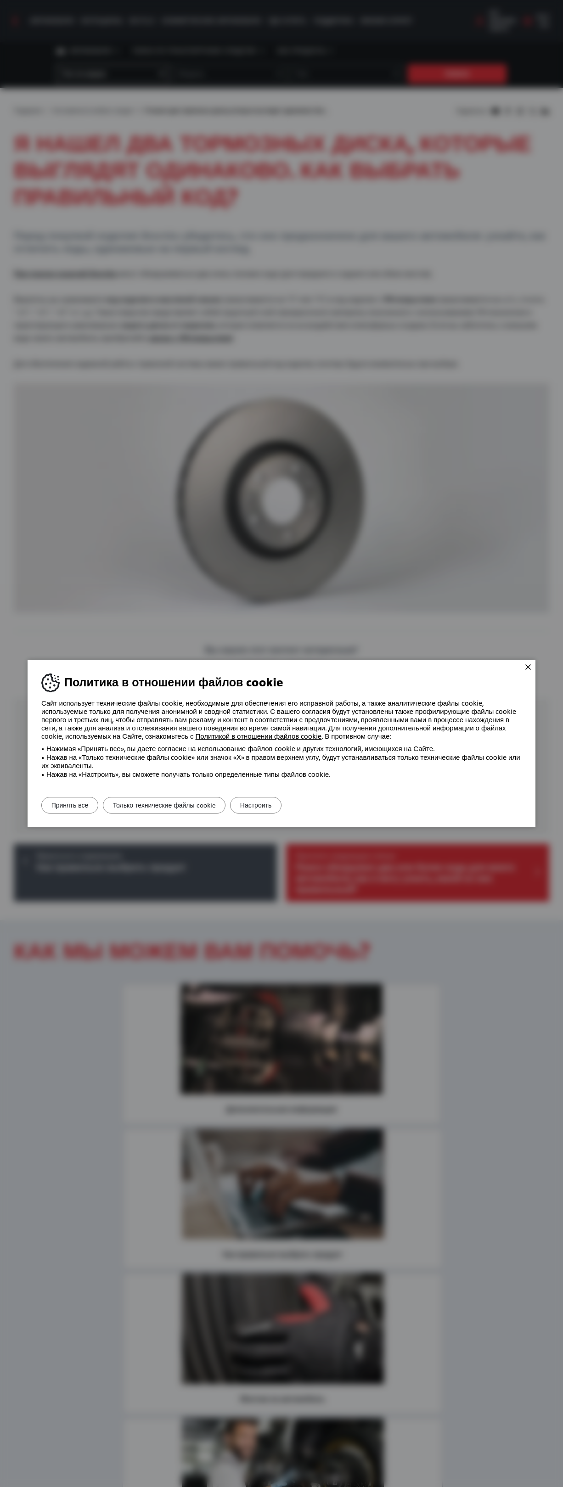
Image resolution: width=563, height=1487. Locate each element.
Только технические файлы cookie (177, 805)
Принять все (74, 805)
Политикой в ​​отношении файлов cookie (259, 736)
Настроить (277, 805)
